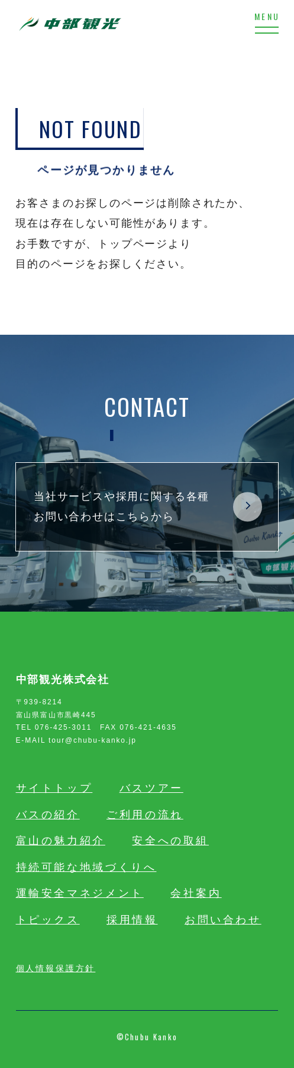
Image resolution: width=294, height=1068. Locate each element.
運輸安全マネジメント (80, 893)
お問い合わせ (223, 920)
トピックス (48, 920)
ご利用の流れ (144, 815)
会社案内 (196, 893)
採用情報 (132, 920)
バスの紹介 (48, 815)
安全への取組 (170, 841)
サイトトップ (54, 788)
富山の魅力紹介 (60, 841)
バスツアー (151, 788)
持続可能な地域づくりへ (86, 867)
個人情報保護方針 (56, 967)
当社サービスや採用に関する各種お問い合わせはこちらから (148, 506)
